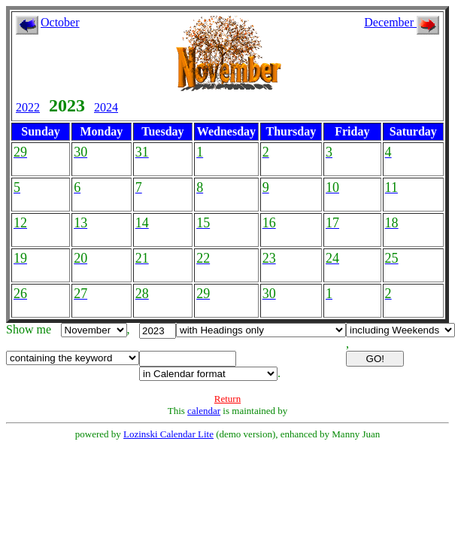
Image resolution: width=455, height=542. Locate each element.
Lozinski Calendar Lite (168, 434)
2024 (106, 107)
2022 (28, 107)
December (401, 22)
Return (227, 398)
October (60, 22)
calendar (203, 410)
